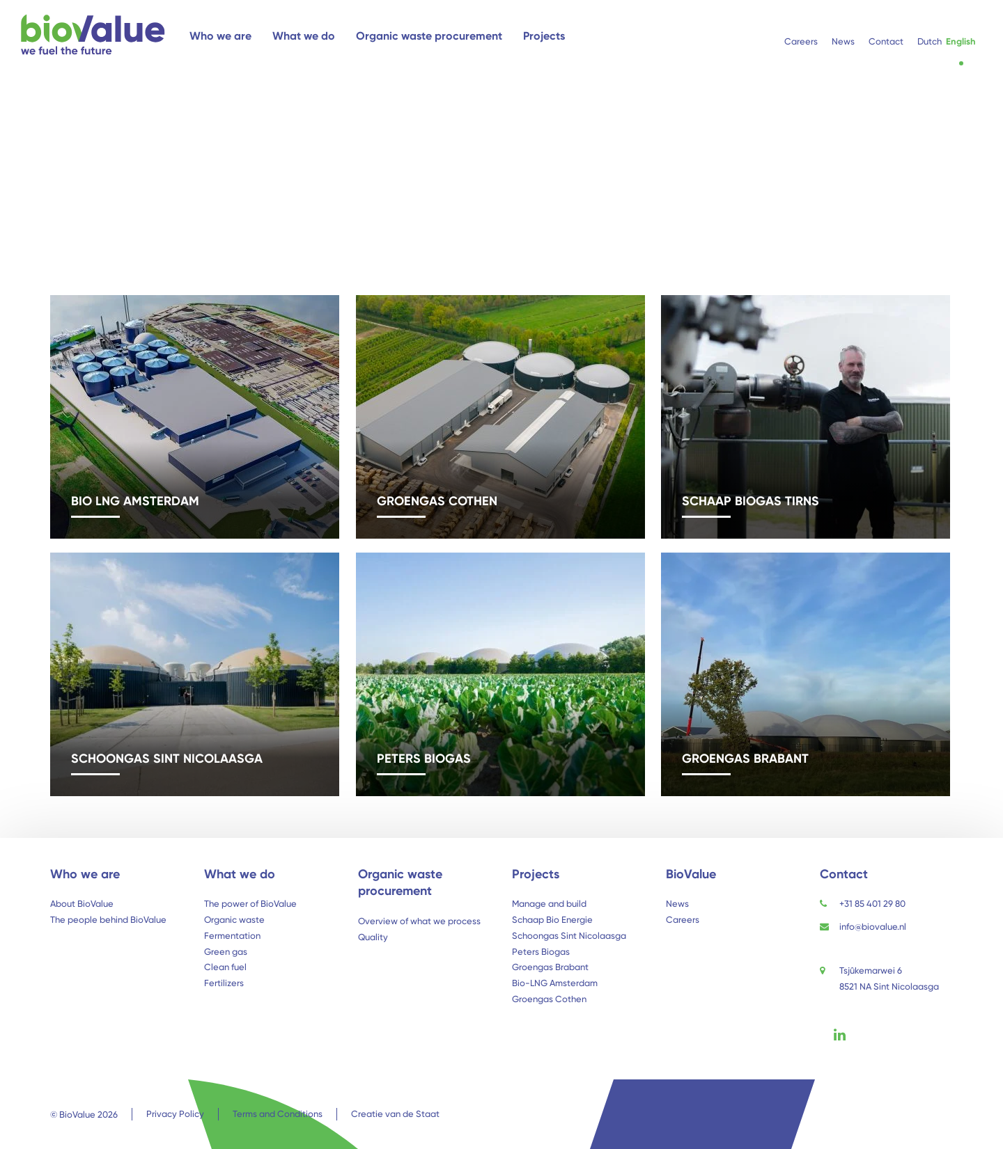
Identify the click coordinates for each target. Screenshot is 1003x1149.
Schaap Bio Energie (552, 919)
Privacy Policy (175, 1114)
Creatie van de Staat (395, 1114)
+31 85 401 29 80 (872, 903)
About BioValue (82, 903)
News (677, 903)
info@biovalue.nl (872, 926)
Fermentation (232, 935)
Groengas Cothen (549, 999)
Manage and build (549, 903)
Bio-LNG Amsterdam (555, 983)
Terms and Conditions (277, 1114)
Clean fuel (225, 967)
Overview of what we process (419, 921)
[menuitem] (929, 42)
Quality (373, 937)
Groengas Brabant (550, 967)
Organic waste (234, 919)
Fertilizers (224, 983)
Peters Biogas (541, 951)
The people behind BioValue (108, 919)
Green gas (225, 951)
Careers (682, 919)
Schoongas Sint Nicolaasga (569, 935)
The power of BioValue (250, 903)
